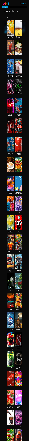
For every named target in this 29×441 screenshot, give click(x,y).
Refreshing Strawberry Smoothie (19, 76)
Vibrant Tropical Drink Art (18, 387)
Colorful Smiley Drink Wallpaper (10, 212)
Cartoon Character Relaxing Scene (10, 271)
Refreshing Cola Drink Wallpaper (10, 426)
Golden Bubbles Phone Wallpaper (18, 37)
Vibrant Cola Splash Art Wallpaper (10, 95)
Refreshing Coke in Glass (10, 134)
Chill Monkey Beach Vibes (19, 271)
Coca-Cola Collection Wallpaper (19, 134)
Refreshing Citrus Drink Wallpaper (10, 37)
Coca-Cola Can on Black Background (18, 368)
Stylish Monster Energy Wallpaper (10, 290)
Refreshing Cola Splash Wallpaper (10, 76)
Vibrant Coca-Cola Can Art (10, 115)
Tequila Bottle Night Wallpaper (18, 329)
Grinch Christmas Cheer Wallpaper (18, 290)
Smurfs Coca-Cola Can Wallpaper (10, 154)
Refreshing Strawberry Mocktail (10, 56)
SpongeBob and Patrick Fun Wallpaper (18, 193)
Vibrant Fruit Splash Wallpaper (18, 173)
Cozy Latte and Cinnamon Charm (10, 173)
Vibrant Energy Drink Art (10, 367)
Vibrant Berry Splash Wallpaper (18, 426)
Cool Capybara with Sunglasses (10, 251)
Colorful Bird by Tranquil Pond (18, 251)
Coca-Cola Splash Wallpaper (18, 348)
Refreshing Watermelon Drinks (10, 407)
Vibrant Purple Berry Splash (19, 212)
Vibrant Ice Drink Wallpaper (18, 407)
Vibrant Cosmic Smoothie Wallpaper (10, 348)
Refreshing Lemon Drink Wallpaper (10, 232)
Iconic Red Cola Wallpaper (18, 232)
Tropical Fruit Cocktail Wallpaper (19, 56)
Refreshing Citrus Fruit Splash (18, 310)
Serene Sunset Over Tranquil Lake (10, 310)
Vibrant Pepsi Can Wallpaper (10, 329)
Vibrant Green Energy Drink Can (18, 95)
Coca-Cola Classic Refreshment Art (10, 387)
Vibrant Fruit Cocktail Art (10, 193)
